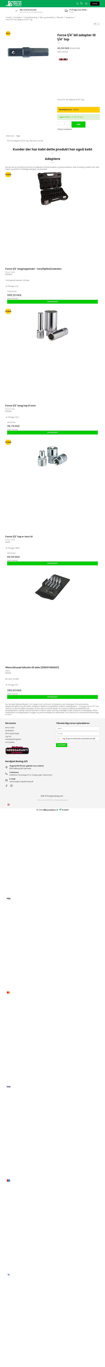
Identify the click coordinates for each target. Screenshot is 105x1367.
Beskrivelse (10, 136)
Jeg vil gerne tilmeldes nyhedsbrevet (78, 739)
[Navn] (78, 728)
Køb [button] (78, 124)
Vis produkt (52, 302)
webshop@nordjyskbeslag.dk (21, 781)
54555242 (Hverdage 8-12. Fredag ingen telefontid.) (30, 775)
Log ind (8, 736)
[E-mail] (78, 733)
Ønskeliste (9, 730)
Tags (18, 136)
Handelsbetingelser (13, 739)
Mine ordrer (10, 727)
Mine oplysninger (12, 733)
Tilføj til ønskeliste (64, 129)
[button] (95, 23)
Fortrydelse (9, 742)
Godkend (62, 745)
